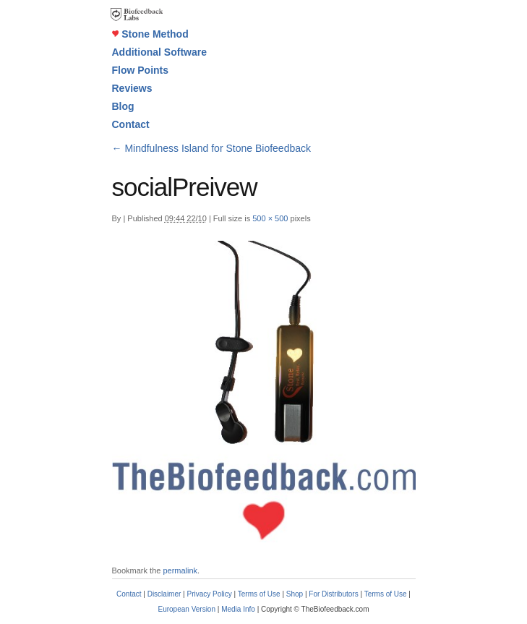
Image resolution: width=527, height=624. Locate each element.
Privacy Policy (209, 594)
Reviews (132, 88)
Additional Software (159, 52)
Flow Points (140, 70)
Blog (123, 106)
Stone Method (150, 34)
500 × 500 (270, 218)
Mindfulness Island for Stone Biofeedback (212, 148)
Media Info (238, 609)
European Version (186, 609)
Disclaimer (164, 594)
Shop (294, 594)
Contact (131, 124)
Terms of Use (259, 594)
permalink (180, 570)
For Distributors (333, 594)
